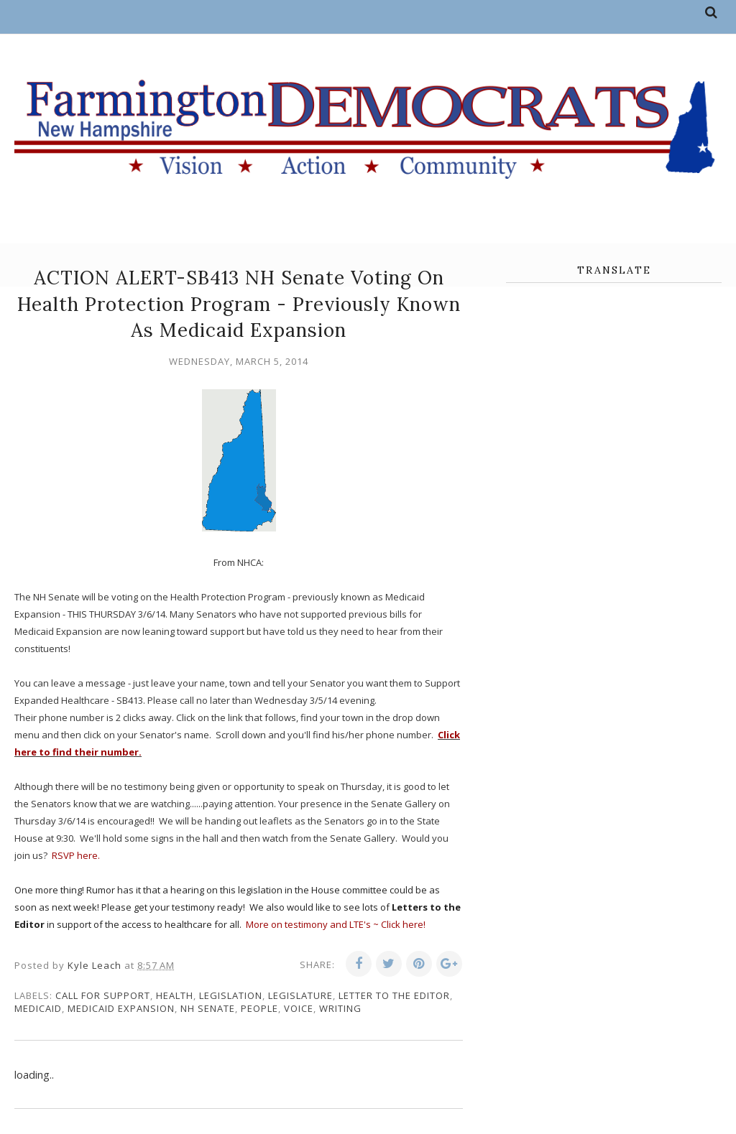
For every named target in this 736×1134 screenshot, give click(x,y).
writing (340, 1008)
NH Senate (207, 1008)
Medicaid (38, 1008)
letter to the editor (394, 995)
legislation (230, 995)
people (259, 1008)
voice (298, 1008)
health (174, 995)
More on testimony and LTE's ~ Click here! (336, 924)
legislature (300, 995)
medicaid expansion (121, 1008)
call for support (102, 995)
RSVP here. (76, 855)
